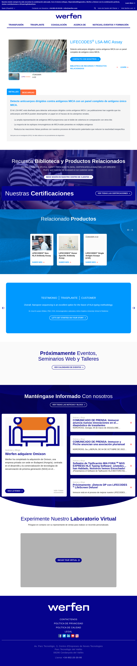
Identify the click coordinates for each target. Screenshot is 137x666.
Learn (123, 67)
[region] (68, 244)
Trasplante (37, 25)
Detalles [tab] (14, 92)
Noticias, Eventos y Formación (110, 25)
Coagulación (59, 25)
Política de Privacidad (68, 623)
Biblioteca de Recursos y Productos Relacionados (88, 67)
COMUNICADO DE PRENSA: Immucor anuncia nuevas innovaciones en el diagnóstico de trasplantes (96, 418)
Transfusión (16, 25)
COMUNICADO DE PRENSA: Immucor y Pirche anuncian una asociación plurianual (99, 438)
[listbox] (68, 244)
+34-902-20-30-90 (55, 8)
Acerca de (80, 25)
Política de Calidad (68, 627)
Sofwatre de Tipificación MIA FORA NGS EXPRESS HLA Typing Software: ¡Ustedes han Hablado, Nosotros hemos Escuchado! (99, 461)
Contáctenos (68, 619)
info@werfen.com (70, 8)
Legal (68, 631)
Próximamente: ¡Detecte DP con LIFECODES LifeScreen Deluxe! (100, 481)
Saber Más (37, 257)
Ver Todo (58, 485)
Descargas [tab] (28, 93)
